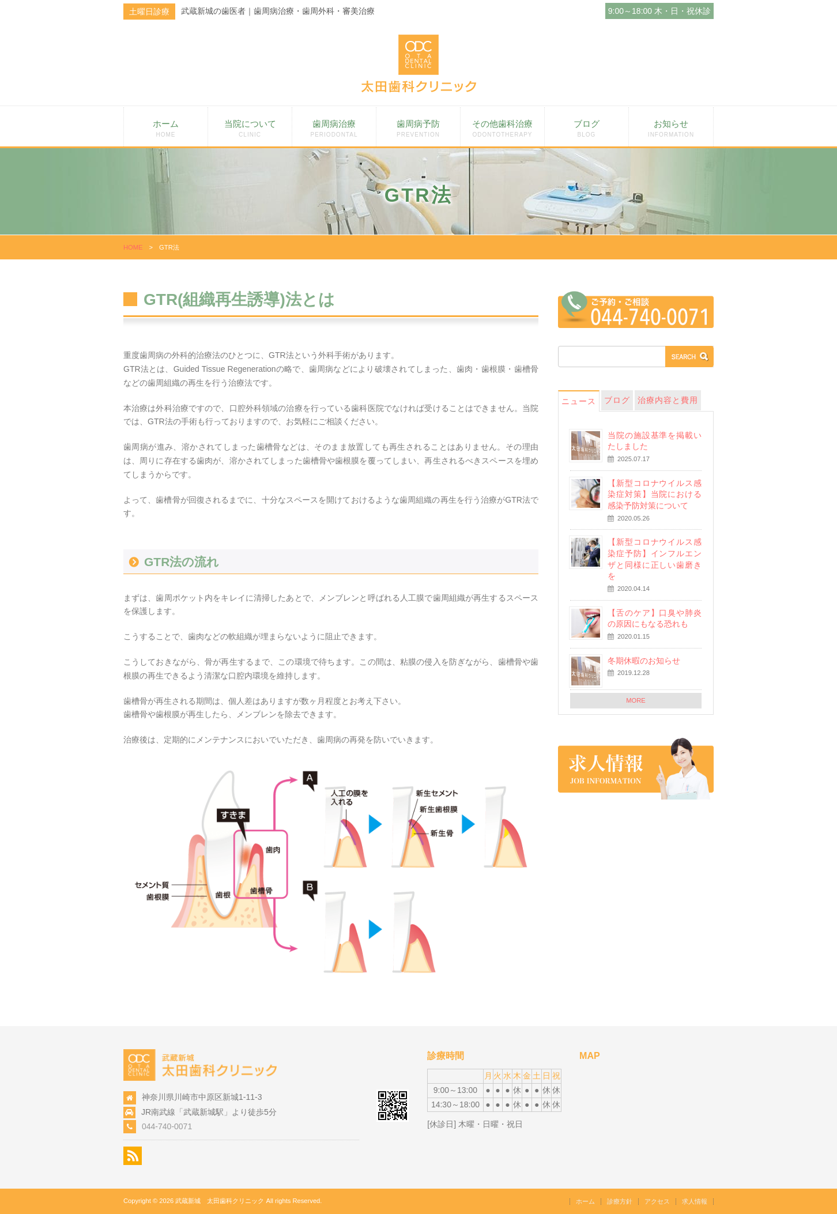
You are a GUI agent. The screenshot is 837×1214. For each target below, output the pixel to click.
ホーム (166, 128)
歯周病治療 (334, 128)
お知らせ (671, 128)
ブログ (586, 128)
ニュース (578, 401)
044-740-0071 (167, 1126)
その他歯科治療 (502, 128)
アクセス (657, 1201)
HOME (133, 247)
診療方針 (619, 1201)
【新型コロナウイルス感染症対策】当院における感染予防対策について (655, 494)
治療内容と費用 (668, 400)
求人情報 (694, 1201)
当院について (250, 128)
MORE (636, 700)
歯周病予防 (418, 128)
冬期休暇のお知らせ (644, 660)
